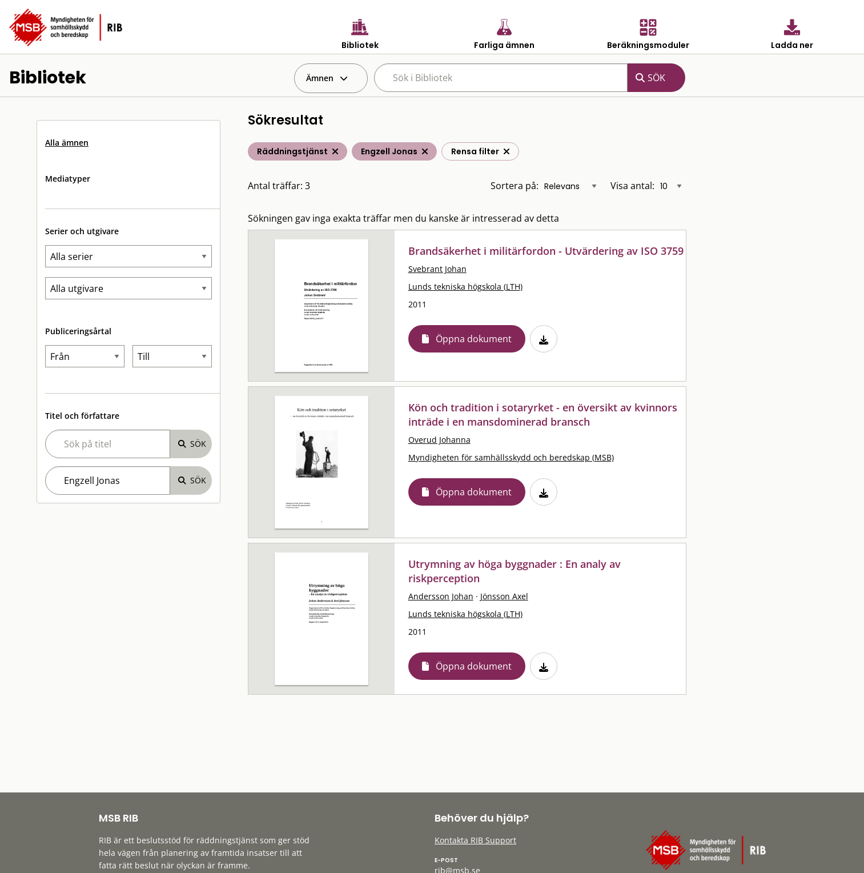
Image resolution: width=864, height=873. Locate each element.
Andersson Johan (440, 596)
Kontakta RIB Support (475, 840)
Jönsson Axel (504, 596)
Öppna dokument (474, 339)
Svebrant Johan (437, 268)
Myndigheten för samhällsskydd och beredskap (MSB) (511, 457)
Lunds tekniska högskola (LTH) (465, 286)
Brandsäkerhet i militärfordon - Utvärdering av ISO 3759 (546, 251)
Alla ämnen (67, 142)
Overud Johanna (439, 439)
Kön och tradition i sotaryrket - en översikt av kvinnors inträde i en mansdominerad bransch (542, 415)
